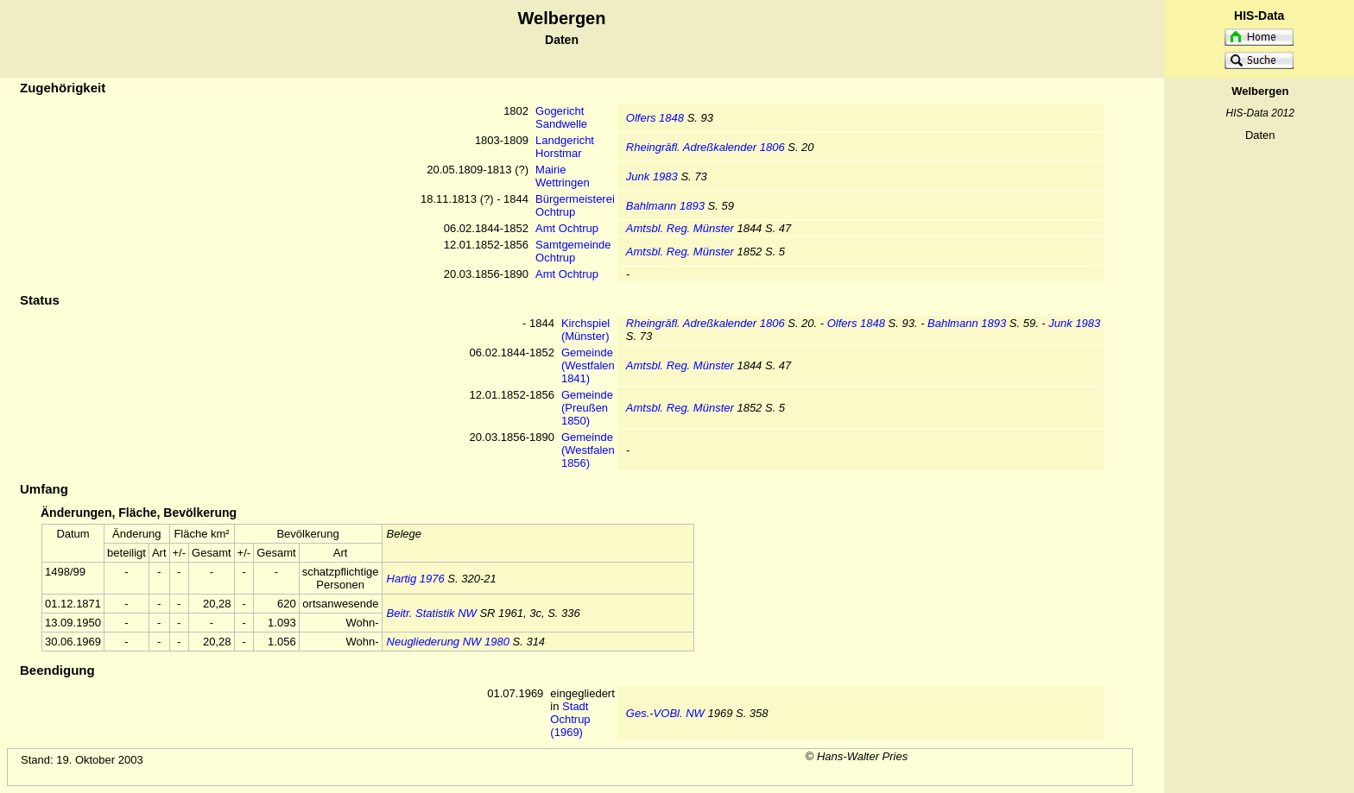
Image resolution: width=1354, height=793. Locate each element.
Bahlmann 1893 (665, 205)
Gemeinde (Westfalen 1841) (588, 365)
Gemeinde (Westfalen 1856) (588, 450)
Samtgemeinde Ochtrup (573, 251)
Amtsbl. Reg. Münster (680, 228)
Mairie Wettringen (562, 176)
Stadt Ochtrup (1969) (570, 719)
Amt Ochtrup (566, 228)
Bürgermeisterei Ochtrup (575, 205)
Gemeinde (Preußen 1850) (587, 407)
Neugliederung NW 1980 (448, 641)
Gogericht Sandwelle (561, 117)
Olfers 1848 (655, 117)
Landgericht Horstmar (564, 147)
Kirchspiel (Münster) (585, 330)
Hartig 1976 (416, 578)
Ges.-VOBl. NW (665, 713)
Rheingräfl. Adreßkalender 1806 (705, 147)
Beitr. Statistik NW (432, 613)
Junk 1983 (652, 176)
